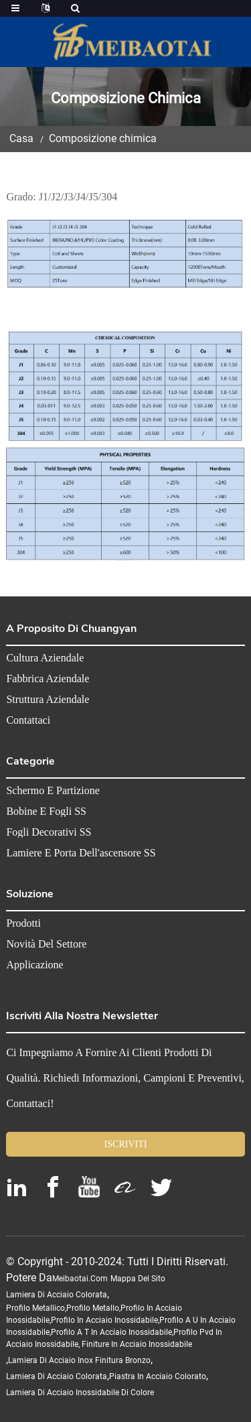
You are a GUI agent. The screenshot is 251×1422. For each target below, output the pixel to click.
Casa (21, 138)
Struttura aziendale (47, 699)
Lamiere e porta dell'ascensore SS (80, 853)
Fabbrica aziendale (47, 678)
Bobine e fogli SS (46, 811)
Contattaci (28, 720)
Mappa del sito (137, 1278)
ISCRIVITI (125, 1144)
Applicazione (34, 965)
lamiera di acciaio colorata (56, 1294)
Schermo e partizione (53, 790)
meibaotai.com (80, 1278)
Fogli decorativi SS (48, 832)
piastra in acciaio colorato (157, 1376)
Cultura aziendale (45, 658)
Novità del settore (46, 944)
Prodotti (23, 923)
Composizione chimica (103, 138)
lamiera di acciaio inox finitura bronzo (79, 1360)
